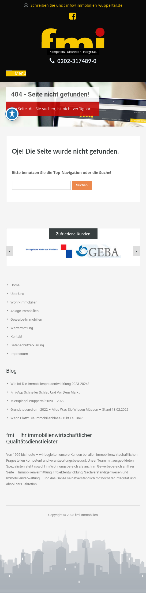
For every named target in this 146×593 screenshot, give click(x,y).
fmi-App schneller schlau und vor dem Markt (45, 392)
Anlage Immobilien (24, 311)
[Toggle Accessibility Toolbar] (12, 92)
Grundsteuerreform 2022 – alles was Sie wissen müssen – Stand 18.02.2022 (69, 409)
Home (15, 285)
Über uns (17, 294)
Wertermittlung (21, 328)
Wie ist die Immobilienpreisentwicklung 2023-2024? (49, 384)
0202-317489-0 (76, 60)
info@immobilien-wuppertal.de (94, 5)
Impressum (19, 354)
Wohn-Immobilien (23, 302)
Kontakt (16, 337)
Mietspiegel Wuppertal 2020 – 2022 (37, 401)
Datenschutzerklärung (27, 345)
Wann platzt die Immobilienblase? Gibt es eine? (46, 418)
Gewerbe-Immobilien (26, 319)
